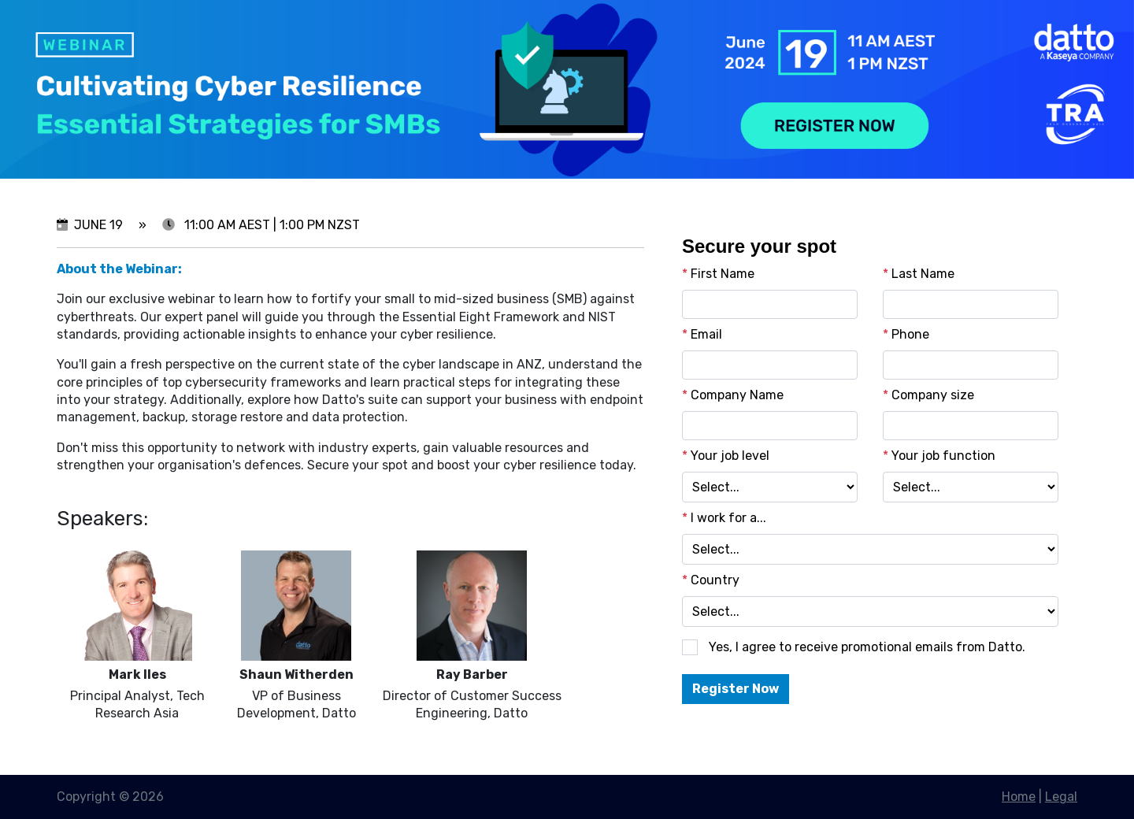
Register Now (735, 688)
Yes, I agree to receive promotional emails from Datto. (867, 646)
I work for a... (724, 518)
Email (702, 334)
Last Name (918, 274)
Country (710, 580)
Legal (1061, 796)
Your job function (939, 456)
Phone (906, 334)
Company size (928, 395)
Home (1019, 796)
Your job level (725, 456)
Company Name (733, 395)
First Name (718, 274)
